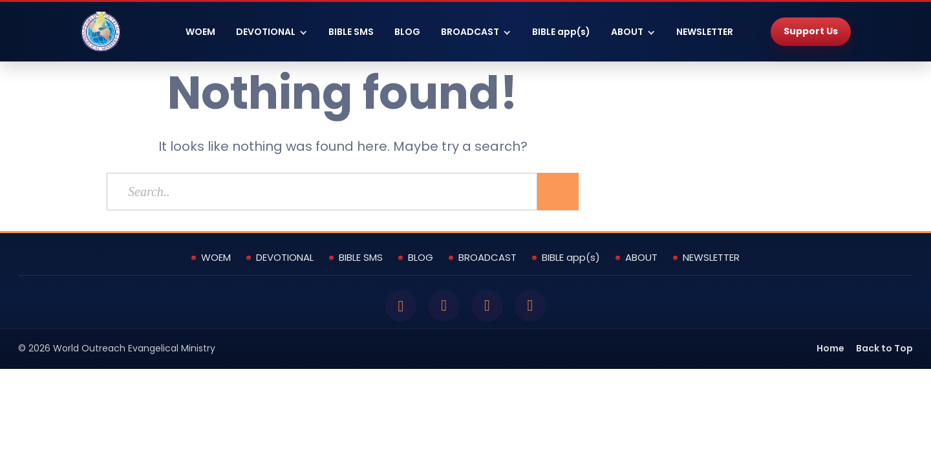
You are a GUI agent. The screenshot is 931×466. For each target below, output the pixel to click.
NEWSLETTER (704, 31)
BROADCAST (470, 31)
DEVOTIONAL (265, 31)
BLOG (407, 31)
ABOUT (627, 31)
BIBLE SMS (351, 31)
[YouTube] (488, 307)
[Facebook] (397, 307)
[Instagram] (533, 307)
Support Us (811, 31)
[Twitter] (443, 307)
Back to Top (884, 350)
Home (830, 350)
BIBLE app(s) (561, 31)
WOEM (200, 31)
